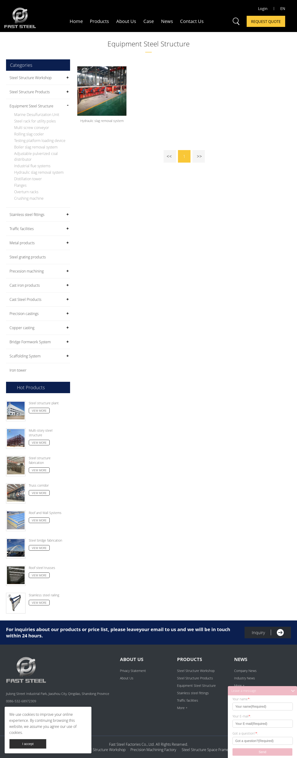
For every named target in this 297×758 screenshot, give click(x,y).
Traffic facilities (22, 228)
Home (76, 21)
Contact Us (192, 21)
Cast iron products (25, 285)
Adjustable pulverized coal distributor (36, 156)
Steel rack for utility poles (35, 121)
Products (99, 21)
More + (182, 708)
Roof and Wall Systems (45, 513)
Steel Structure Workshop (31, 77)
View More (39, 411)
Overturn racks (26, 191)
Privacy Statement (133, 670)
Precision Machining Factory (153, 749)
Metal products (22, 242)
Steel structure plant (44, 403)
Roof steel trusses (42, 567)
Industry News (244, 678)
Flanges (20, 185)
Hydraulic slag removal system (39, 172)
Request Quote (266, 21)
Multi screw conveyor (31, 127)
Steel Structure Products (30, 91)
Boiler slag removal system (36, 147)
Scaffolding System (25, 356)
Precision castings (24, 313)
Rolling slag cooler (29, 134)
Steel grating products (28, 257)
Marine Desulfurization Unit (36, 114)
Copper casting (22, 327)
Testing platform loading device (39, 140)
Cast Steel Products (25, 299)
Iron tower (18, 370)
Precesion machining (27, 271)
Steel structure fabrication (40, 460)
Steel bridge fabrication (45, 540)
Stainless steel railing (44, 595)
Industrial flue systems (32, 165)
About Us (126, 21)
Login (263, 8)
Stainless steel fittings (27, 214)
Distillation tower (28, 178)
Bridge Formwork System (30, 341)
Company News (245, 670)
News (167, 21)
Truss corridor (39, 485)
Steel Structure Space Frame (204, 749)
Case (148, 21)
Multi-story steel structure (40, 432)
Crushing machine (29, 198)
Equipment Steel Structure (148, 43)
